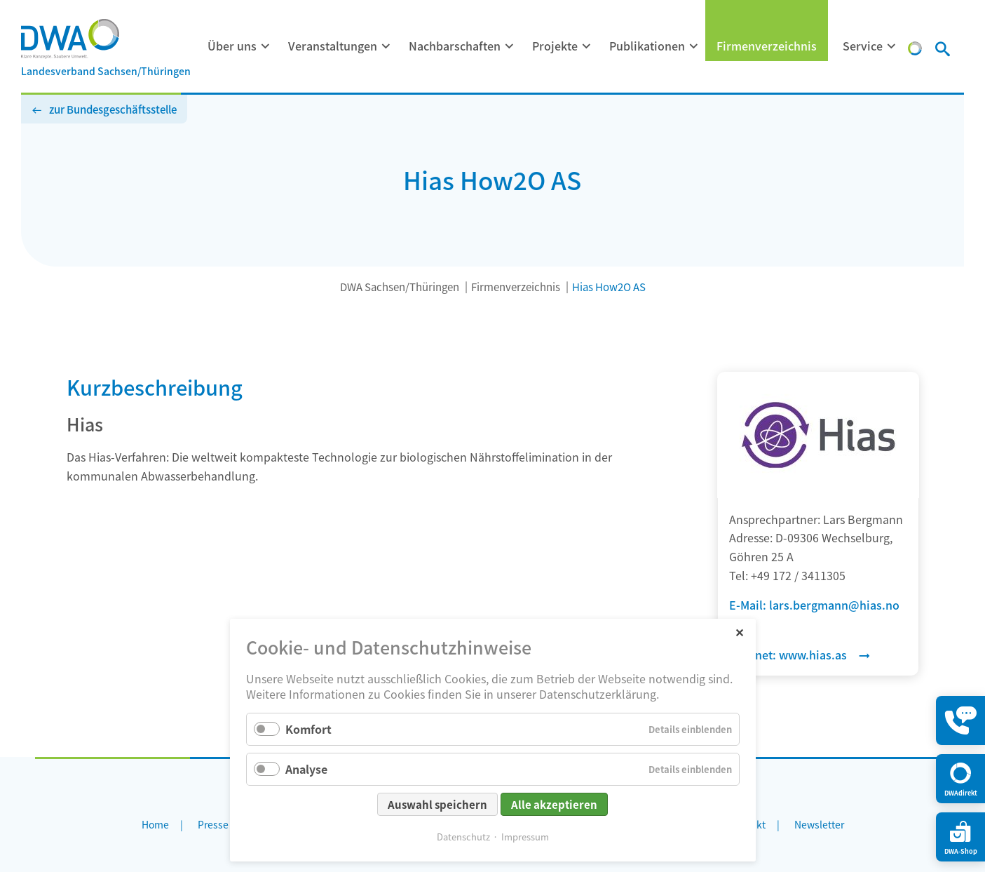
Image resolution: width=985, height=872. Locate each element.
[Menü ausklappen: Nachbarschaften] (509, 46)
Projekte (555, 45)
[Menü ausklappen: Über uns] (265, 46)
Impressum (525, 836)
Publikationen (647, 45)
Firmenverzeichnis (766, 45)
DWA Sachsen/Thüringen (399, 286)
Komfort (308, 728)
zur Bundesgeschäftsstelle (113, 109)
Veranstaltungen (332, 45)
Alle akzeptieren (554, 804)
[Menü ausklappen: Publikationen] (694, 46)
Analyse (306, 768)
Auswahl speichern (437, 804)
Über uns (232, 45)
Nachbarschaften (455, 45)
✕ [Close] (739, 632)
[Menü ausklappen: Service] (891, 46)
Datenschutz (463, 836)
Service (863, 45)
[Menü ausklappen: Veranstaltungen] (386, 46)
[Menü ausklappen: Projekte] (586, 46)
